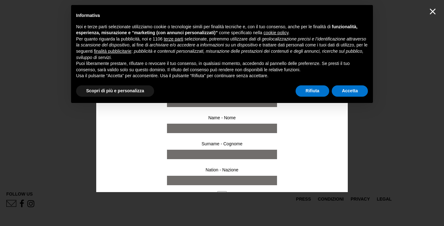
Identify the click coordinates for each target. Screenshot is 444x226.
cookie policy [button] (276, 32)
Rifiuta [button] (312, 90)
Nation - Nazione (222, 169)
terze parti (173, 38)
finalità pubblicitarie (112, 51)
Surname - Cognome (222, 143)
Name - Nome (222, 117)
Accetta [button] (350, 90)
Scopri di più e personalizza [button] (115, 90)
